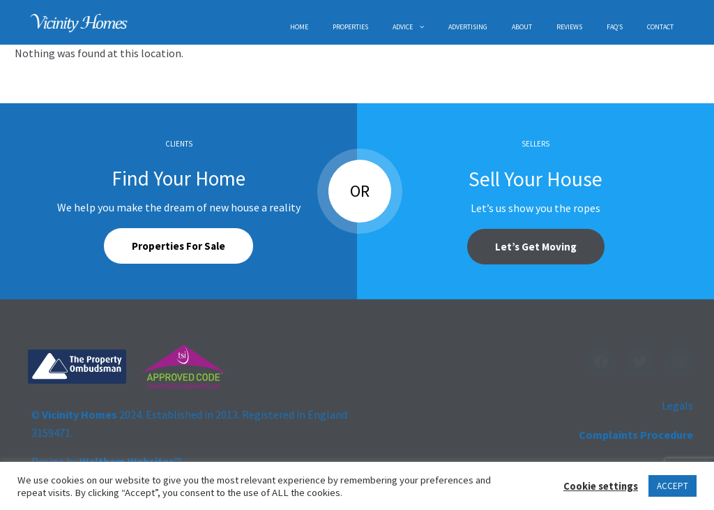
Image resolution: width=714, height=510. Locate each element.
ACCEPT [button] (672, 486)
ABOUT (522, 26)
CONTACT (660, 26)
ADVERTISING (467, 26)
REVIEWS (569, 26)
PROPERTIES (350, 26)
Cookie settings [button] (600, 486)
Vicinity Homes (79, 414)
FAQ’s (615, 26)
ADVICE (403, 26)
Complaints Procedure (636, 435)
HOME (299, 26)
